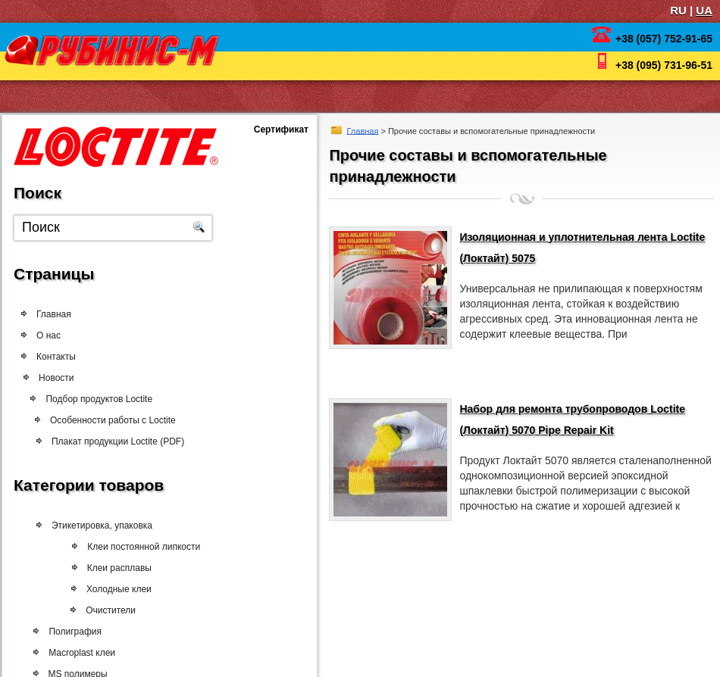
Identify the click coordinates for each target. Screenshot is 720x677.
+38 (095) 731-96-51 (663, 65)
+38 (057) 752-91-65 (663, 39)
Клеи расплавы (116, 568)
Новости (59, 378)
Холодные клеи (116, 589)
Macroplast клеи (79, 652)
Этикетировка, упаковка (101, 525)
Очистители (108, 610)
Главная (363, 130)
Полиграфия (72, 631)
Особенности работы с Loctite (114, 420)
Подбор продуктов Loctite (102, 399)
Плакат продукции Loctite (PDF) (118, 441)
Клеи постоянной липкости (141, 546)
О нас (48, 335)
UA (704, 10)
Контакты (56, 356)
